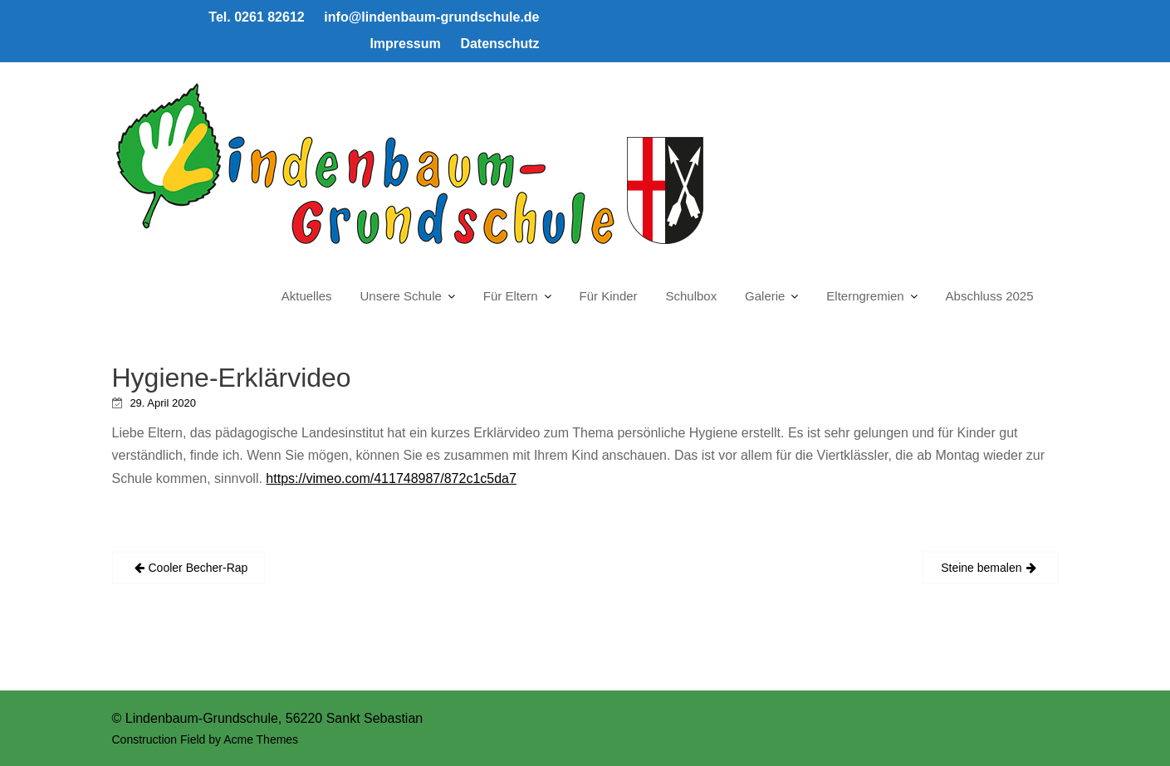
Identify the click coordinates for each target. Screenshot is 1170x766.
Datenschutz (499, 44)
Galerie (765, 296)
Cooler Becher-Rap (198, 567)
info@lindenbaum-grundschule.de (431, 17)
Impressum (405, 44)
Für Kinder (609, 296)
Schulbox (691, 296)
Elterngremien (864, 296)
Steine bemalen (981, 567)
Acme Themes (260, 739)
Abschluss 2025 (990, 296)
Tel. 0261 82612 (256, 17)
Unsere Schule (401, 296)
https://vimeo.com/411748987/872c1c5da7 (391, 478)
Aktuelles (306, 296)
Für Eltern (510, 296)
